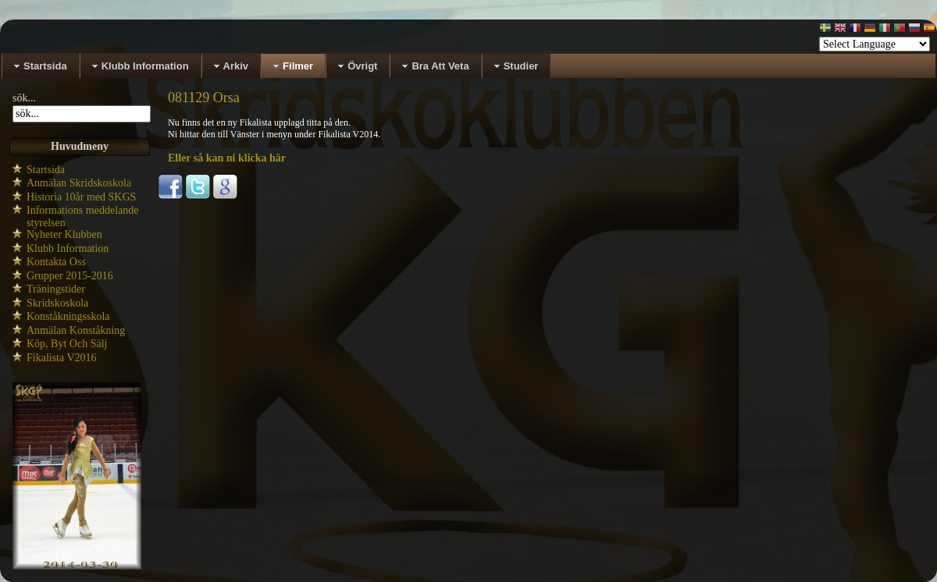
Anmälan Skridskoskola (79, 183)
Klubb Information (68, 248)
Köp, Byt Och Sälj (67, 344)
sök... (24, 98)
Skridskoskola (57, 303)
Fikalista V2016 (62, 358)
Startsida (46, 170)
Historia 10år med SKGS (81, 197)
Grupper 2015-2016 (70, 276)
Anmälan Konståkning (76, 330)
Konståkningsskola (68, 316)
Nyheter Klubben (64, 234)
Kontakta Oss (56, 262)
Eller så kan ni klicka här (227, 158)
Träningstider (56, 289)
